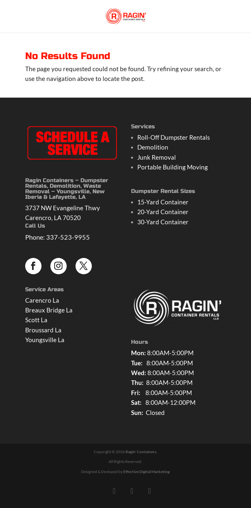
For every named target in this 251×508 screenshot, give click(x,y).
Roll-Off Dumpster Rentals (173, 137)
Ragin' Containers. (141, 451)
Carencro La (42, 300)
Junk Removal (156, 157)
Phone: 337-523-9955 (57, 237)
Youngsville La (44, 339)
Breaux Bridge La (49, 310)
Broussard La (43, 330)
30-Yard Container (163, 222)
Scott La (36, 320)
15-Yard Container (163, 202)
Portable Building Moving (172, 167)
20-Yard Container (163, 211)
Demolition (152, 147)
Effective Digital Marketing (146, 471)
